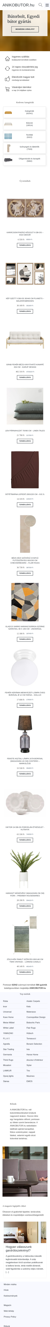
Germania (7, 1055)
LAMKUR (7, 1071)
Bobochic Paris (33, 1023)
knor (5, 1006)
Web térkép (9, 1311)
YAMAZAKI (8, 1033)
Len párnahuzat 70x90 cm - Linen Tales (25, 431)
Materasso (31, 1012)
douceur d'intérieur (35, 1060)
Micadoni (7, 1065)
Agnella (6, 1044)
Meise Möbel (8, 1023)
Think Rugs (8, 1060)
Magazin (7, 1305)
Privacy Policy (10, 1317)
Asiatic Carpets (33, 1001)
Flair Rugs (31, 1028)
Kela (29, 1006)
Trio (28, 1071)
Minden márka (10, 1284)
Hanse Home (32, 1055)
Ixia (28, 1049)
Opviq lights (8, 1076)
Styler (29, 1065)
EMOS (29, 1081)
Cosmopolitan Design (36, 1017)
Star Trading (8, 1049)
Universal (7, 1012)
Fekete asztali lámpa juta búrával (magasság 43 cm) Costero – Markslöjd (25, 760)
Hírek (6, 1290)
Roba (5, 1001)
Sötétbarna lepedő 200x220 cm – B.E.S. (25, 494)
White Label (8, 1028)
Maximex (31, 1076)
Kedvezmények (10, 1296)
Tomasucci (31, 1038)
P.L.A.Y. (6, 1038)
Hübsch (30, 1033)
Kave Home (8, 1017)
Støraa (6, 1081)
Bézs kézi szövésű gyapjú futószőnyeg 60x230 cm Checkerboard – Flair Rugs (25, 560)
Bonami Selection (34, 1044)
